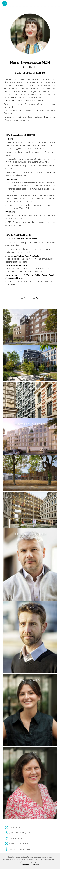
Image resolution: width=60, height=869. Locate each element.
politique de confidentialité (40, 862)
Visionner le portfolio (18, 844)
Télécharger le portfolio (19, 849)
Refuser (35, 865)
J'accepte (25, 865)
